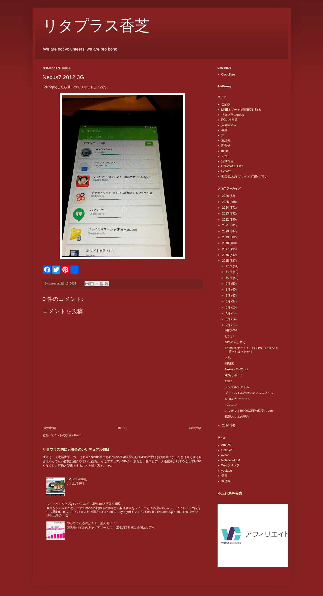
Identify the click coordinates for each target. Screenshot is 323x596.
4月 (228, 313)
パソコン (231, 405)
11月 (229, 272)
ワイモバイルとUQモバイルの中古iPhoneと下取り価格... (84, 504)
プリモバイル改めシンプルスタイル (249, 393)
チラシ (225, 156)
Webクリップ (230, 465)
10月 (229, 278)
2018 (226, 243)
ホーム (122, 428)
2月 (228, 325)
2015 (226, 261)
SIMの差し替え (235, 342)
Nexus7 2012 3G (236, 369)
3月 (228, 319)
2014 (226, 425)
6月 (228, 301)
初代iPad (231, 330)
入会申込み (228, 125)
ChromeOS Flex (232, 166)
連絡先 (225, 140)
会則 (224, 130)
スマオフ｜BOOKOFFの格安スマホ (249, 411)
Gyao (228, 381)
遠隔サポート (234, 375)
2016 (226, 255)
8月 (228, 289)
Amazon (226, 445)
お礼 (228, 357)
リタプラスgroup (232, 114)
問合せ (225, 145)
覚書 (224, 476)
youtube (226, 470)
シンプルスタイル (237, 387)
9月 (228, 283)
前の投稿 (195, 428)
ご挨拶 (225, 104)
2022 (226, 219)
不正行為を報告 (230, 493)
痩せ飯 (225, 481)
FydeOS (226, 171)
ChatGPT (227, 450)
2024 (226, 207)
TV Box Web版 (77, 479)
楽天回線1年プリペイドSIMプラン (244, 176)
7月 (228, 295)
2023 (226, 213)
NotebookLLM (230, 460)
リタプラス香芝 (96, 25)
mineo (225, 151)
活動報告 (227, 161)
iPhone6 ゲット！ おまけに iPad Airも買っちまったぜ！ (251, 349)
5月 (228, 307)
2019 (226, 237)
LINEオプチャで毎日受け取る (241, 109)
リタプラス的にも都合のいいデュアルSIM (76, 449)
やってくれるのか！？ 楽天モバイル (92, 523)
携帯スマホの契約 (237, 416)
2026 (226, 196)
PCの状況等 (229, 120)
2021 (226, 225)
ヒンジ (229, 336)
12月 (229, 266)
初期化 (229, 363)
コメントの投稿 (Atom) (65, 435)
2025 (226, 202)
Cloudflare (228, 74)
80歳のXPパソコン (237, 399)
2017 (226, 249)
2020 (226, 231)
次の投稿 (50, 428)
